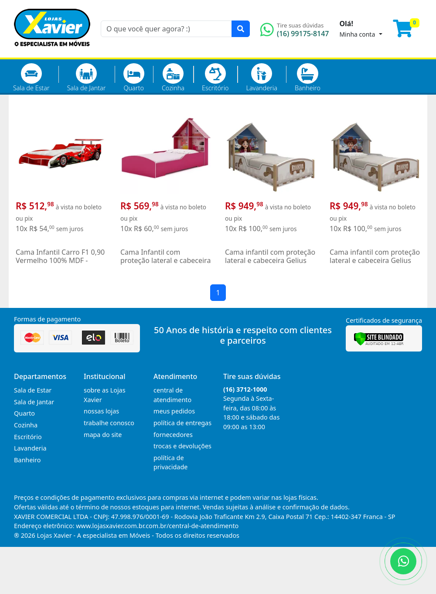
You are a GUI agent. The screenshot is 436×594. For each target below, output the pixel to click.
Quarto (133, 77)
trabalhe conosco (109, 423)
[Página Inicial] (52, 52)
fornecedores (173, 434)
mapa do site (103, 434)
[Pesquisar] (241, 28)
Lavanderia (261, 77)
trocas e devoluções (182, 446)
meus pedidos (174, 411)
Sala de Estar (31, 77)
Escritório (215, 77)
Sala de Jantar (86, 77)
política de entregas (182, 423)
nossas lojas (101, 411)
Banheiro (307, 77)
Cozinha (173, 77)
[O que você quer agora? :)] (166, 28)
